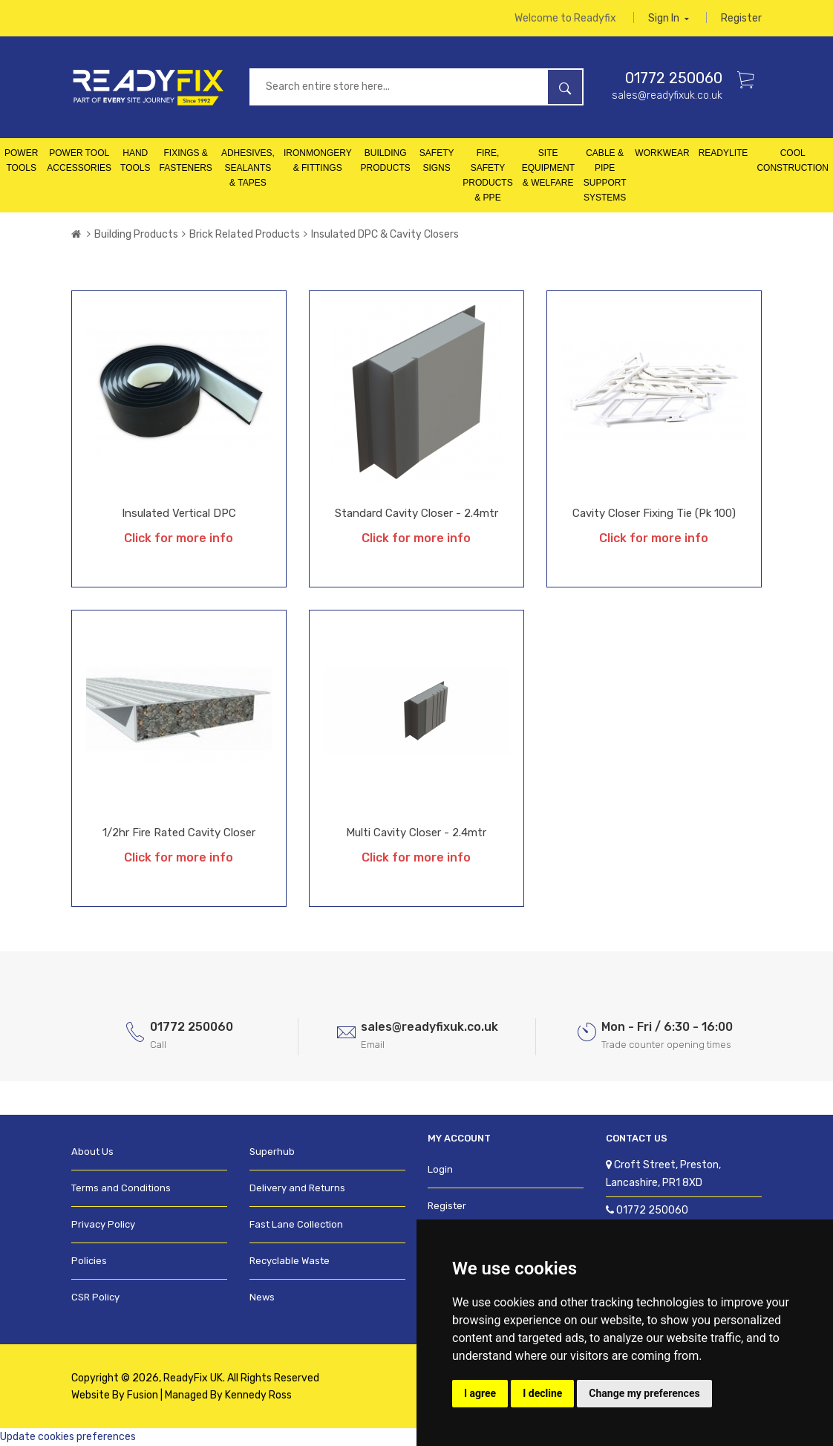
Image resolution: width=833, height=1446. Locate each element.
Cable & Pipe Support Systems (605, 176)
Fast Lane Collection (296, 1225)
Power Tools (21, 161)
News (262, 1297)
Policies (89, 1261)
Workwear (662, 154)
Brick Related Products (244, 235)
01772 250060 (673, 79)
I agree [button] (480, 1393)
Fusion (142, 1395)
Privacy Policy (103, 1225)
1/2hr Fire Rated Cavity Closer (178, 833)
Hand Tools (135, 161)
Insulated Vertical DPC (179, 514)
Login (440, 1170)
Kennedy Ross (258, 1395)
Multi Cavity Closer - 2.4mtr (416, 833)
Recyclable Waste (289, 1261)
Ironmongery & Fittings (318, 161)
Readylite (723, 154)
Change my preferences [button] (644, 1393)
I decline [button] (542, 1393)
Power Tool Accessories (79, 161)
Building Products (385, 161)
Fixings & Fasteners (186, 161)
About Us (92, 1152)
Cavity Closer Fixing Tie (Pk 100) (654, 514)
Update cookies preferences (68, 1436)
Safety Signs (436, 161)
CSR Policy (95, 1297)
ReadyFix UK (193, 1378)
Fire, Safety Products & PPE (487, 176)
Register (741, 18)
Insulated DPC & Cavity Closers (385, 235)
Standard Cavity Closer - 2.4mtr (416, 514)
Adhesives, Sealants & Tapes (248, 169)
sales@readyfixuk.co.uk (667, 96)
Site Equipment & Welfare (548, 169)
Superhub (272, 1152)
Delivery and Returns (297, 1188)
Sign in (668, 18)
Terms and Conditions (121, 1188)
